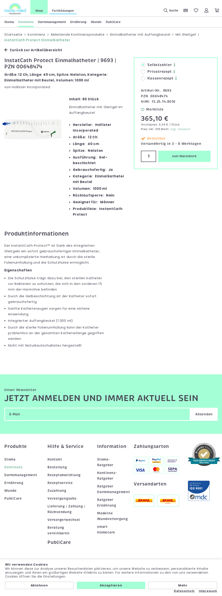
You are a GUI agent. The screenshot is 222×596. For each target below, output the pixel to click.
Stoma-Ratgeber (105, 462)
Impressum (208, 591)
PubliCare (113, 22)
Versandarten (150, 484)
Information (111, 446)
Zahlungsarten (151, 446)
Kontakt (54, 459)
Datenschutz (184, 591)
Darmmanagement (52, 22)
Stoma (9, 22)
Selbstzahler (156, 65)
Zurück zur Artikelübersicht (33, 50)
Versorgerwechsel (63, 520)
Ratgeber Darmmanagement (111, 489)
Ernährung (78, 22)
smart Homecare (106, 529)
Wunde (96, 22)
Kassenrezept (157, 78)
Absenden (204, 414)
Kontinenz (26, 22)
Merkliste (152, 109)
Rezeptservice (60, 483)
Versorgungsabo (62, 498)
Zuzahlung (56, 491)
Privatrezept (156, 71)
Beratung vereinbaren (58, 530)
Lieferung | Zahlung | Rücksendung (66, 509)
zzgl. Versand (180, 129)
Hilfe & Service (65, 446)
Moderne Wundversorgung (111, 516)
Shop (39, 11)
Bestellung (57, 467)
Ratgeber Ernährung (106, 502)
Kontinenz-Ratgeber (107, 475)
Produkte (15, 446)
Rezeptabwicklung (64, 475)
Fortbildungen (63, 11)
